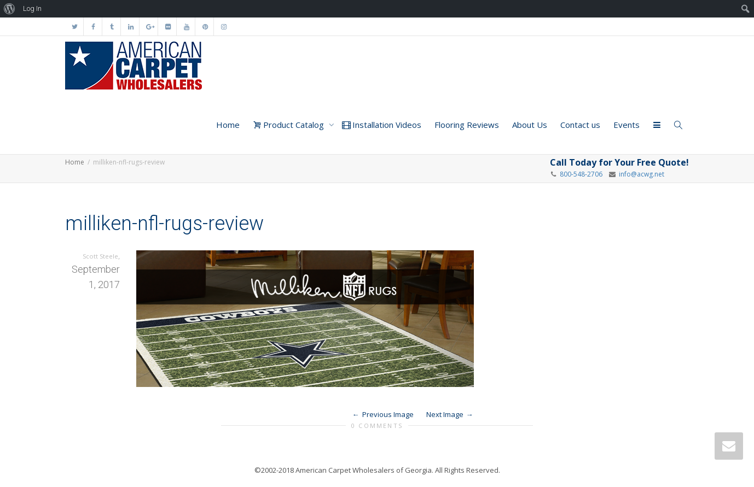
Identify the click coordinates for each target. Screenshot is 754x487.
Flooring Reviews (466, 124)
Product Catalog (289, 124)
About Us (529, 124)
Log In (32, 8)
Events (626, 124)
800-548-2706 (581, 174)
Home (228, 124)
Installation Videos (381, 124)
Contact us (580, 124)
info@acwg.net (640, 174)
